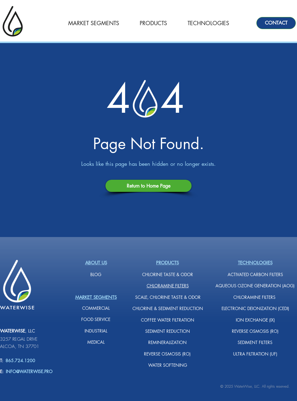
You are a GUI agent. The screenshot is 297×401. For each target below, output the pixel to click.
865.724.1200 (19, 360)
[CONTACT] (276, 23)
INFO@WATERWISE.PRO (29, 371)
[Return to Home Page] (148, 186)
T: (1, 360)
